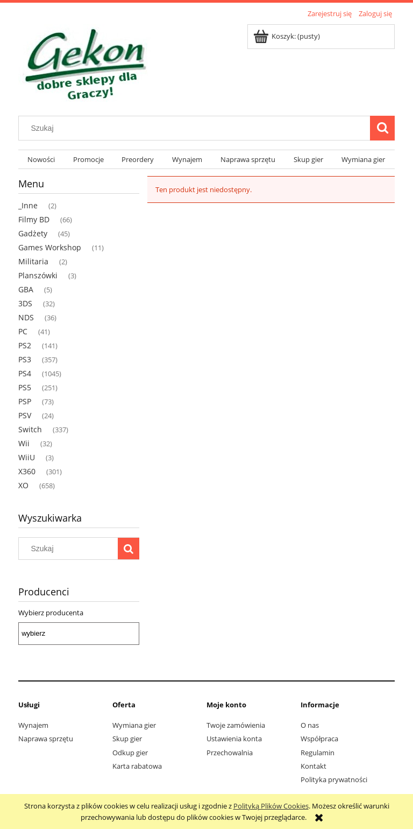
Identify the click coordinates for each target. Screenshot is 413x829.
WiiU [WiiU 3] (26, 457)
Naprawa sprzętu (45, 738)
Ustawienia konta (234, 738)
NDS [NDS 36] (26, 317)
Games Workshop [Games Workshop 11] (49, 247)
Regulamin (317, 752)
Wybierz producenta (50, 612)
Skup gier (127, 738)
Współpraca (319, 738)
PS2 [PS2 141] (24, 345)
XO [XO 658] (23, 485)
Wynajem (33, 725)
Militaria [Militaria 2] (33, 261)
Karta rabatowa (137, 766)
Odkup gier (130, 752)
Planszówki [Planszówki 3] (38, 275)
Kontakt (313, 766)
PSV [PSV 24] (24, 415)
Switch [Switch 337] (30, 429)
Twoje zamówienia (235, 725)
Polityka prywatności (334, 779)
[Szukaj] (382, 128)
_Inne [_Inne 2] (28, 205)
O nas (310, 725)
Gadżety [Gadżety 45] (32, 233)
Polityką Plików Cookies (271, 806)
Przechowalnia (229, 752)
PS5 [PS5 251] (24, 387)
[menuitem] (41, 159)
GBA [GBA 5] (25, 289)
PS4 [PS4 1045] (24, 373)
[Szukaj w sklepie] (197, 128)
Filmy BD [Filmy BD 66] (33, 219)
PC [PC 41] (22, 331)
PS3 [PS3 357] (24, 359)
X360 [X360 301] (26, 471)
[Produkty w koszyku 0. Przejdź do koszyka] (287, 36)
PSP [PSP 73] (24, 401)
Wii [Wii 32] (24, 443)
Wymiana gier (134, 725)
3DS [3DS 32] (25, 303)
